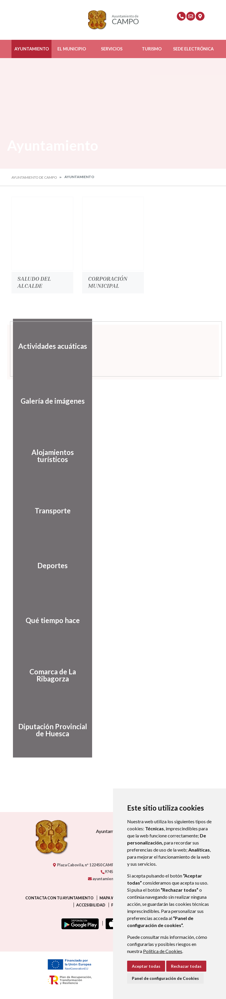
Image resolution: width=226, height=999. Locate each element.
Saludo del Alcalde (34, 282)
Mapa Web (109, 898)
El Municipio (71, 48)
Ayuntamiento (31, 48)
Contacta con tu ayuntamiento (59, 898)
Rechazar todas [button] (186, 966)
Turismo (152, 48)
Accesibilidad (90, 905)
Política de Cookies (162, 951)
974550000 (111, 871)
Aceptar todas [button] (146, 966)
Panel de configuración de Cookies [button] (165, 978)
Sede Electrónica (193, 48)
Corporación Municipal (107, 282)
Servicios (111, 48)
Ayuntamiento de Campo (34, 177)
